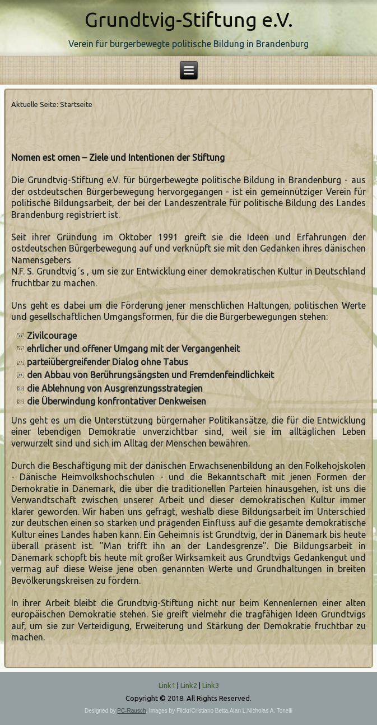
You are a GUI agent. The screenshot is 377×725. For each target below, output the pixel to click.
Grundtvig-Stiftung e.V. (189, 19)
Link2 (188, 685)
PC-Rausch (131, 711)
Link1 (167, 685)
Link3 (210, 685)
